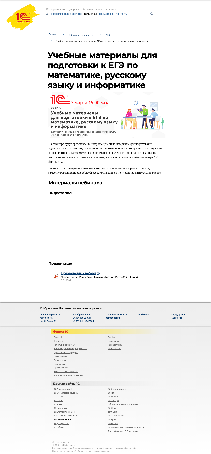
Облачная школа (82, 317)
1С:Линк (58, 404)
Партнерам (113, 340)
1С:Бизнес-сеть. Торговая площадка (126, 427)
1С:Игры (112, 408)
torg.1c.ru (112, 411)
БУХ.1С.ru (58, 400)
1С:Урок (112, 419)
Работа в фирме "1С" (64, 344)
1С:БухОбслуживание (64, 411)
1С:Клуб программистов (66, 415)
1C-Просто (113, 423)
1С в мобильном (116, 415)
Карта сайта (46, 317)
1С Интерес (113, 400)
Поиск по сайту (48, 320)
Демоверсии (60, 360)
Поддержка (106, 14)
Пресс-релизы (61, 367)
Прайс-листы (60, 356)
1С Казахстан (114, 348)
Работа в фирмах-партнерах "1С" (70, 348)
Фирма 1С (60, 332)
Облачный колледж (83, 320)
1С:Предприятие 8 (63, 389)
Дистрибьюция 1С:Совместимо (123, 431)
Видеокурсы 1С (61, 423)
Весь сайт (58, 337)
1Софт (111, 392)
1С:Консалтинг (61, 408)
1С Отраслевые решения (66, 392)
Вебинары (90, 14)
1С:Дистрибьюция (117, 389)
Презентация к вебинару (80, 273)
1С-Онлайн (113, 396)
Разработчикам (115, 344)
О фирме (58, 340)
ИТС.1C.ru (58, 396)
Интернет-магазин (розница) (68, 375)
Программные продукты (66, 14)
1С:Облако (59, 427)
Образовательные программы (123, 404)
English (111, 337)
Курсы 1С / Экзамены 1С (66, 371)
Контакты (122, 14)
